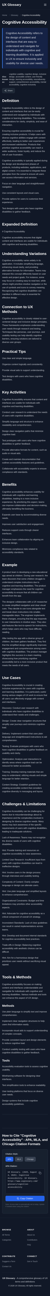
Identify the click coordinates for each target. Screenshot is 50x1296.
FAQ (29, 1245)
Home (4, 15)
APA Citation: (11, 1166)
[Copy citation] (40, 1173)
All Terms (6, 1235)
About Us (31, 1235)
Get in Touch (32, 1261)
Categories (6, 1240)
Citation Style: (11, 1154)
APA (9, 1159)
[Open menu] (45, 4)
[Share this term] (8, 90)
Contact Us (6, 1266)
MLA (19, 1159)
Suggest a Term (8, 1261)
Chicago (30, 1159)
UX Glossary (11, 4)
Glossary (14, 15)
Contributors (32, 1240)
